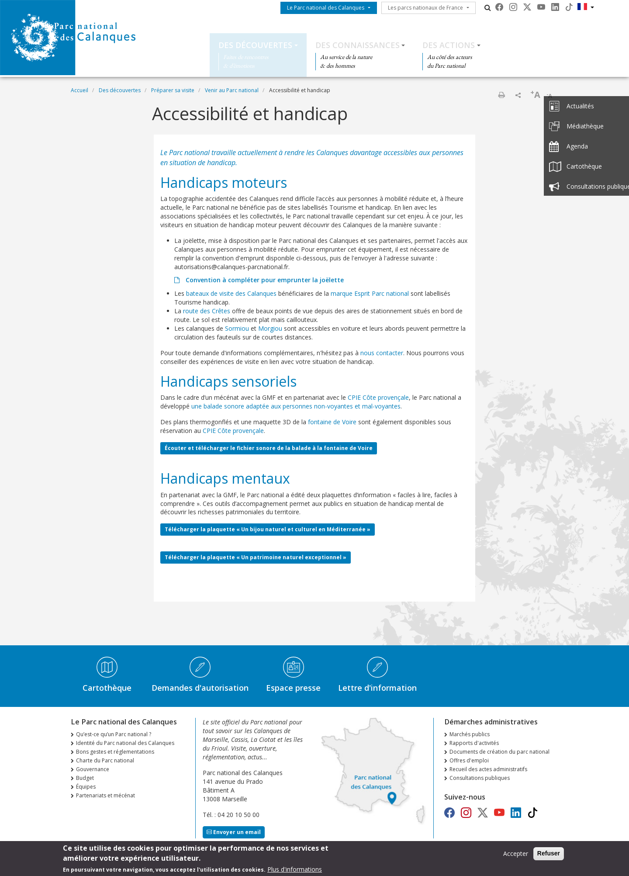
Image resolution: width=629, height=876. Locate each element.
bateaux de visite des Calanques (231, 293)
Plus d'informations (294, 870)
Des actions (448, 45)
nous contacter (381, 353)
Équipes (86, 786)
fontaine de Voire (332, 422)
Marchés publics (469, 734)
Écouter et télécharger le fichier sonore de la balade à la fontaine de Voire (269, 448)
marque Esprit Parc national (370, 293)
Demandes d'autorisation (200, 687)
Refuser (548, 854)
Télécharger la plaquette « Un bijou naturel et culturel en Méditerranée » (267, 529)
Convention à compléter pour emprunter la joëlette (264, 280)
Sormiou (237, 328)
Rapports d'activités (474, 743)
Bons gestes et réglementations (115, 751)
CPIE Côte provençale (378, 397)
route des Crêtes (206, 311)
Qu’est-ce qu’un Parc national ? (113, 734)
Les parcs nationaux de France (425, 7)
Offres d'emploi (469, 760)
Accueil (79, 90)
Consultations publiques (479, 778)
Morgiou (270, 328)
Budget (85, 778)
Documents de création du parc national (499, 751)
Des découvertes (255, 45)
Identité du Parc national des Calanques (125, 743)
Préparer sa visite (172, 90)
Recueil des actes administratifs (488, 769)
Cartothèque (107, 687)
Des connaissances (357, 45)
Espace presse (293, 687)
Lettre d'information (377, 687)
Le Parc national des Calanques (325, 7)
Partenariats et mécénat (105, 795)
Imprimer (501, 94)
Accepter (515, 854)
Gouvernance (92, 769)
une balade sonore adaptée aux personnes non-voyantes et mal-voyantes (296, 406)
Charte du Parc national (105, 760)
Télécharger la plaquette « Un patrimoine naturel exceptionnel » (255, 557)
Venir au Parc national (232, 90)
